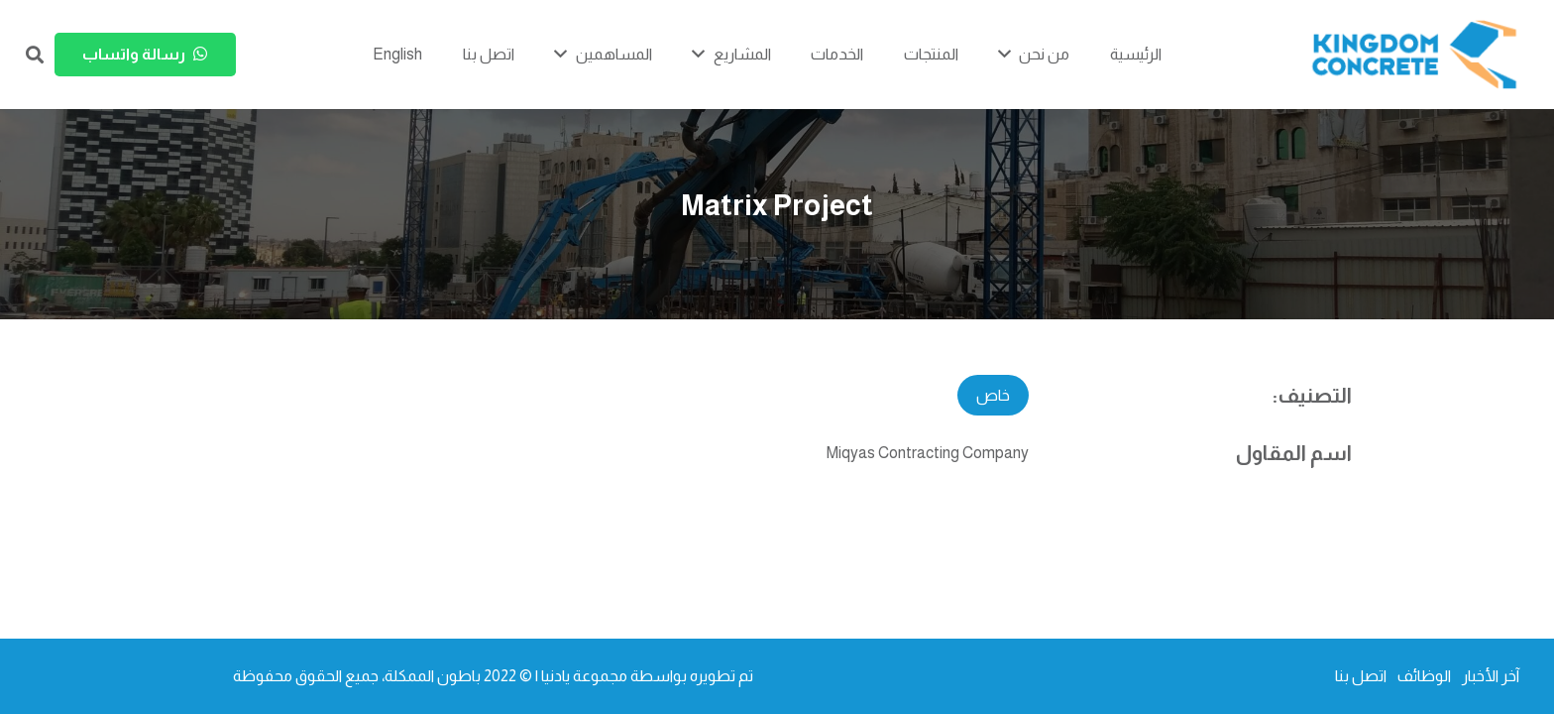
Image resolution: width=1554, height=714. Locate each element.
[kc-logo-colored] (1414, 54)
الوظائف (1424, 675)
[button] (35, 55)
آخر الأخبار (1490, 675)
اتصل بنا (1361, 675)
